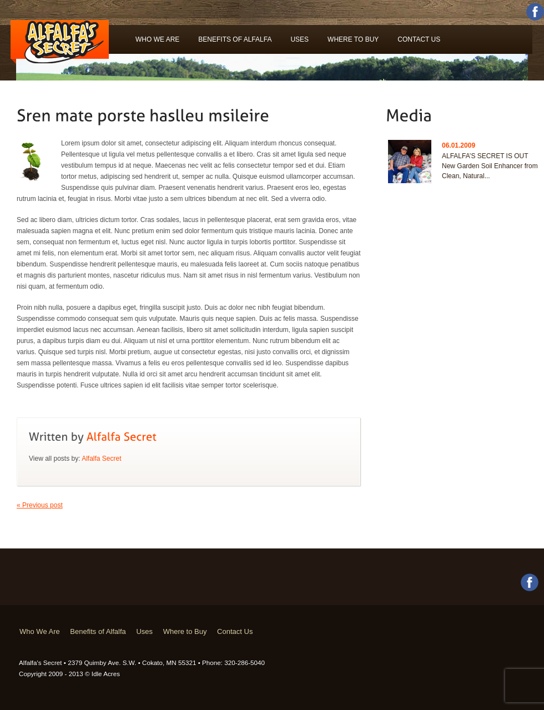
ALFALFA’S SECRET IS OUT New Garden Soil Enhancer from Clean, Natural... (490, 166)
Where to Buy (353, 39)
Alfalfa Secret (101, 458)
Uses (299, 39)
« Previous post (40, 505)
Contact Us (418, 39)
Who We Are (157, 39)
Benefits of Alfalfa (234, 39)
